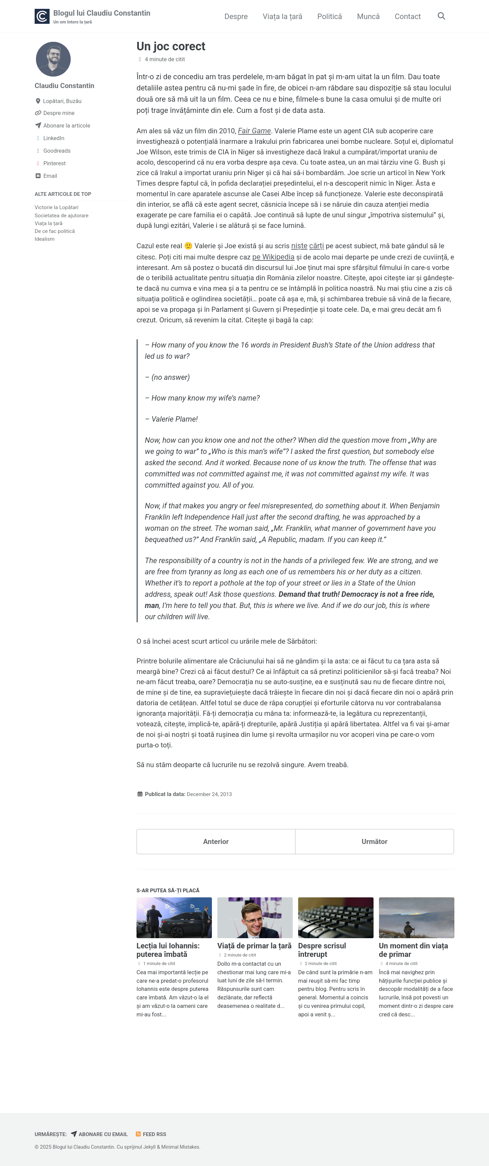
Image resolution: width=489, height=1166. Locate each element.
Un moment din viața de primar (413, 999)
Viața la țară (280, 16)
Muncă (366, 16)
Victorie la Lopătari (56, 208)
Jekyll (154, 1147)
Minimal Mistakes (186, 1147)
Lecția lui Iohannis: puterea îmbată (168, 999)
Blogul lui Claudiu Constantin (101, 17)
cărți (327, 264)
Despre (234, 16)
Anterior (216, 888)
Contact (406, 16)
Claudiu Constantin (66, 86)
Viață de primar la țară (254, 995)
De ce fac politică (55, 232)
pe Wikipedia (298, 276)
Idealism (45, 240)
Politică (327, 16)
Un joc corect (171, 47)
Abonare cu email (103, 1134)
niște (310, 264)
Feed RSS (157, 1134)
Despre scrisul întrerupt (322, 999)
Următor (374, 888)
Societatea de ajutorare (62, 216)
